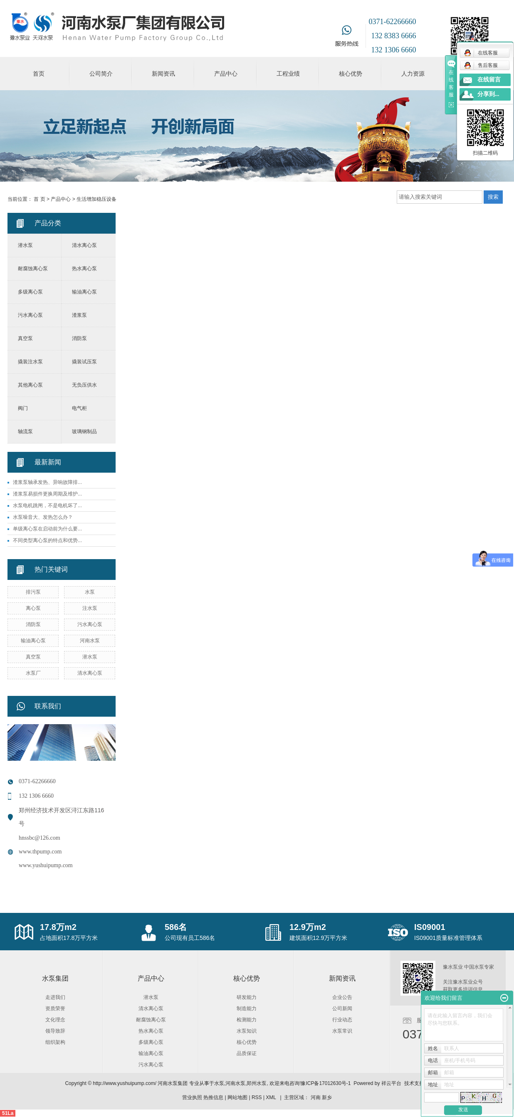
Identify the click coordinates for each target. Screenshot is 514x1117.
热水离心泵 (84, 268)
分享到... (488, 94)
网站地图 (237, 1097)
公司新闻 (342, 1008)
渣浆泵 (79, 315)
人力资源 (413, 73)
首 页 (39, 199)
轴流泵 (25, 431)
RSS (257, 1097)
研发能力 (247, 997)
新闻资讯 (163, 73)
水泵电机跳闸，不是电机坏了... (47, 505)
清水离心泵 (84, 245)
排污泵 (33, 592)
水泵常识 (342, 1031)
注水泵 (89, 608)
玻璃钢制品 (84, 431)
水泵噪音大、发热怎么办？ (43, 517)
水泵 (90, 592)
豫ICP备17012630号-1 (326, 1083)
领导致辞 (55, 1031)
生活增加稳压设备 (96, 199)
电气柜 (79, 408)
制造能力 (247, 1008)
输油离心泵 (84, 292)
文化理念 (55, 1020)
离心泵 (33, 608)
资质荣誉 (55, 1008)
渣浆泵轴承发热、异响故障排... (47, 482)
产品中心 (225, 73)
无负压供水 (84, 385)
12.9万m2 (307, 927)
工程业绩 (288, 73)
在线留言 (489, 79)
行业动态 (342, 1020)
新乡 (327, 1097)
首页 (38, 73)
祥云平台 (391, 1083)
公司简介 (101, 73)
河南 (316, 1097)
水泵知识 (247, 1031)
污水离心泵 (30, 315)
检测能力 (247, 1020)
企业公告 (342, 997)
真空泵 (25, 338)
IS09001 (429, 927)
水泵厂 (33, 673)
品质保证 (247, 1053)
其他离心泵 (30, 385)
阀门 (23, 408)
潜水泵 (25, 245)
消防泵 (79, 338)
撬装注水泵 (30, 362)
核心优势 (350, 73)
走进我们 (55, 997)
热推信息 (213, 1097)
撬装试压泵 (84, 362)
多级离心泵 (30, 292)
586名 (176, 927)
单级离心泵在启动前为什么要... (47, 529)
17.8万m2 (58, 927)
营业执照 (192, 1097)
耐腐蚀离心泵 (33, 268)
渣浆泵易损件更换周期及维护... (47, 494)
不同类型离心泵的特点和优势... (47, 540)
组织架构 (55, 1042)
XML (271, 1097)
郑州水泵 (257, 1083)
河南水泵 (90, 641)
